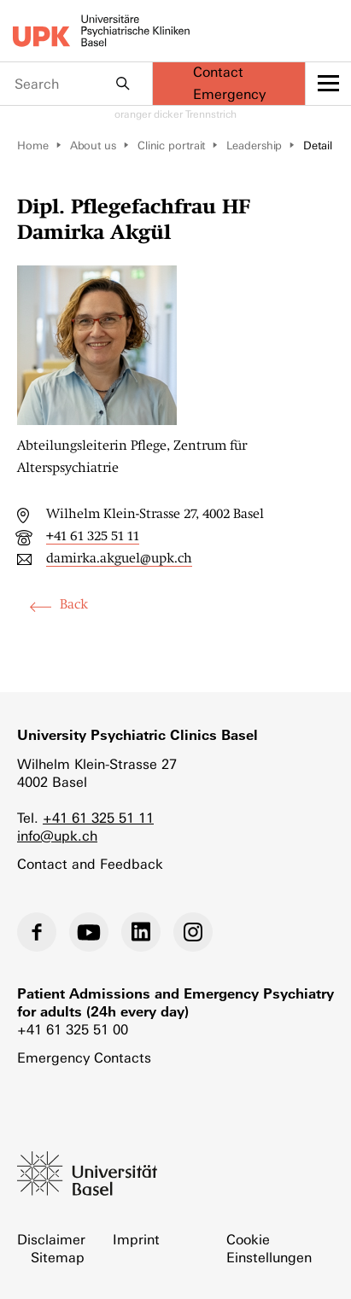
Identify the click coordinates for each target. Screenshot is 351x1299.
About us (93, 145)
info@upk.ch (57, 836)
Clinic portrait (171, 145)
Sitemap (58, 1257)
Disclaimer (51, 1240)
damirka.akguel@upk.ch (119, 558)
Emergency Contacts (84, 1058)
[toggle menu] (328, 83)
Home (33, 145)
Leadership (254, 145)
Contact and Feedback (90, 864)
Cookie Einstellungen (269, 1249)
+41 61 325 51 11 (92, 536)
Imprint (136, 1240)
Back (74, 604)
